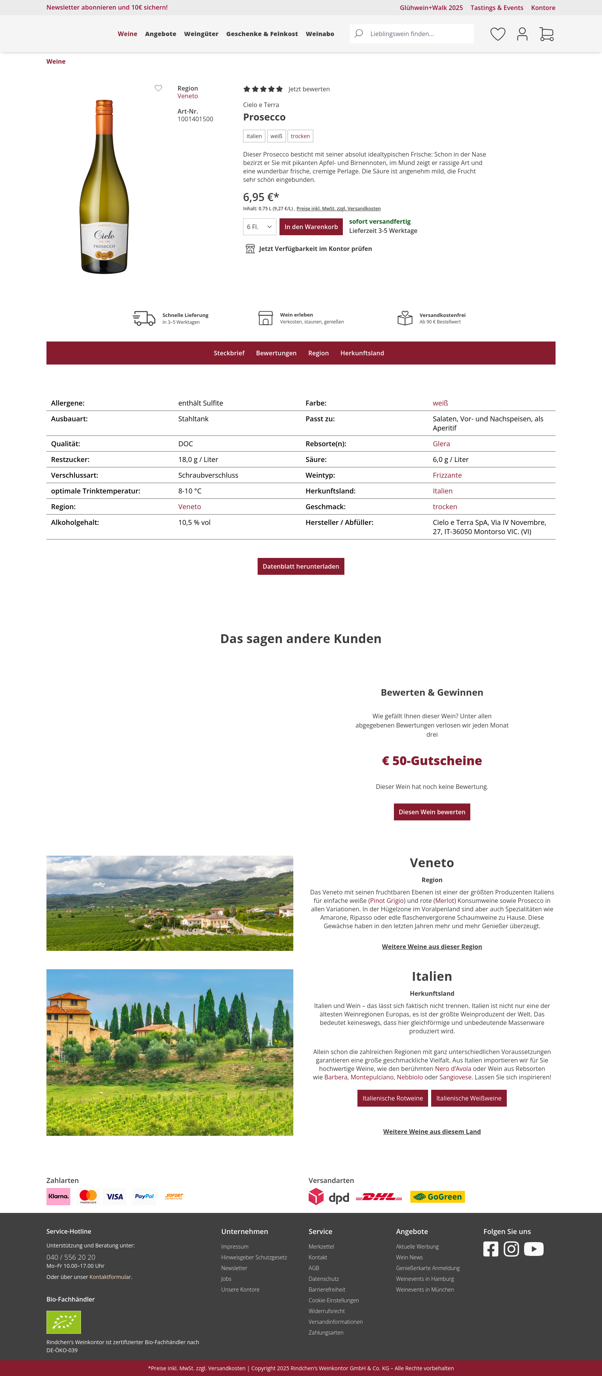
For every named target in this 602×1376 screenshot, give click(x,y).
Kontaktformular (110, 1276)
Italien (443, 490)
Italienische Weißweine (468, 1098)
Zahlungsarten (326, 1332)
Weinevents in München (425, 1289)
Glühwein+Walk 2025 (431, 7)
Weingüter (201, 34)
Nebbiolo (410, 1077)
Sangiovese (455, 1077)
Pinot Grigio (387, 900)
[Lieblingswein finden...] (420, 33)
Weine (127, 34)
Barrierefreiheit (327, 1289)
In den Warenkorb (311, 227)
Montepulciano (372, 1077)
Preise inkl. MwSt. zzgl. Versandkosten (338, 208)
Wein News (409, 1257)
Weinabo (320, 34)
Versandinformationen (336, 1321)
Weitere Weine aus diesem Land (432, 1131)
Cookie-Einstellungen (334, 1300)
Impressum (234, 1246)
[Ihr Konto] (522, 33)
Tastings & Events (497, 7)
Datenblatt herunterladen (301, 566)
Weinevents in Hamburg (425, 1278)
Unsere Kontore (240, 1289)
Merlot (444, 900)
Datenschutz (324, 1278)
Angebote (161, 34)
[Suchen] (358, 33)
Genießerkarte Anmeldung (428, 1268)
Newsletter (234, 1268)
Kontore (543, 7)
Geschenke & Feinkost (262, 34)
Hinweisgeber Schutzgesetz (254, 1257)
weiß (440, 403)
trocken (445, 506)
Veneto (188, 96)
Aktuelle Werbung (417, 1246)
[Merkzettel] (498, 33)
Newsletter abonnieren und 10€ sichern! (107, 7)
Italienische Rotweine (392, 1098)
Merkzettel (321, 1246)
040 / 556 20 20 (71, 1257)
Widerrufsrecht (327, 1311)
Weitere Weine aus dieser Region (432, 946)
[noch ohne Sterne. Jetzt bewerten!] (288, 89)
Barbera (335, 1077)
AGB (314, 1268)
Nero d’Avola (453, 1068)
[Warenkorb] (546, 33)
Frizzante (447, 475)
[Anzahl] (259, 226)
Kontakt (318, 1257)
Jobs (226, 1278)
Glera (441, 443)
